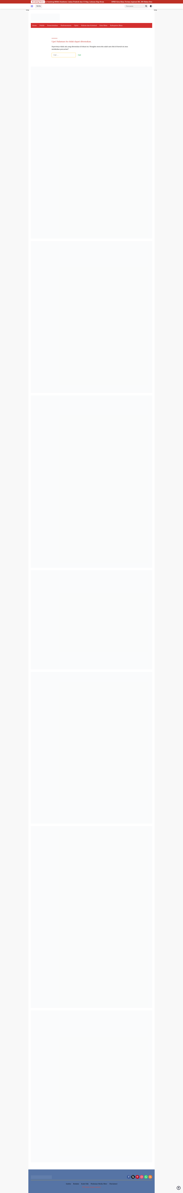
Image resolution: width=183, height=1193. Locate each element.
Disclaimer (113, 1184)
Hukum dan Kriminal (89, 25)
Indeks (68, 1184)
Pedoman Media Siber (99, 1184)
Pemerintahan (52, 25)
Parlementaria (66, 25)
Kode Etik (85, 1184)
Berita (39, 6)
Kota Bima (103, 25)
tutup (27, 10)
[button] (146, 6)
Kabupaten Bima (116, 25)
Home (34, 25)
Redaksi (76, 1184)
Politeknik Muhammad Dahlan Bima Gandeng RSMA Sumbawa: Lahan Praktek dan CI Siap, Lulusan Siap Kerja (64, 2)
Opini (76, 25)
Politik (42, 25)
